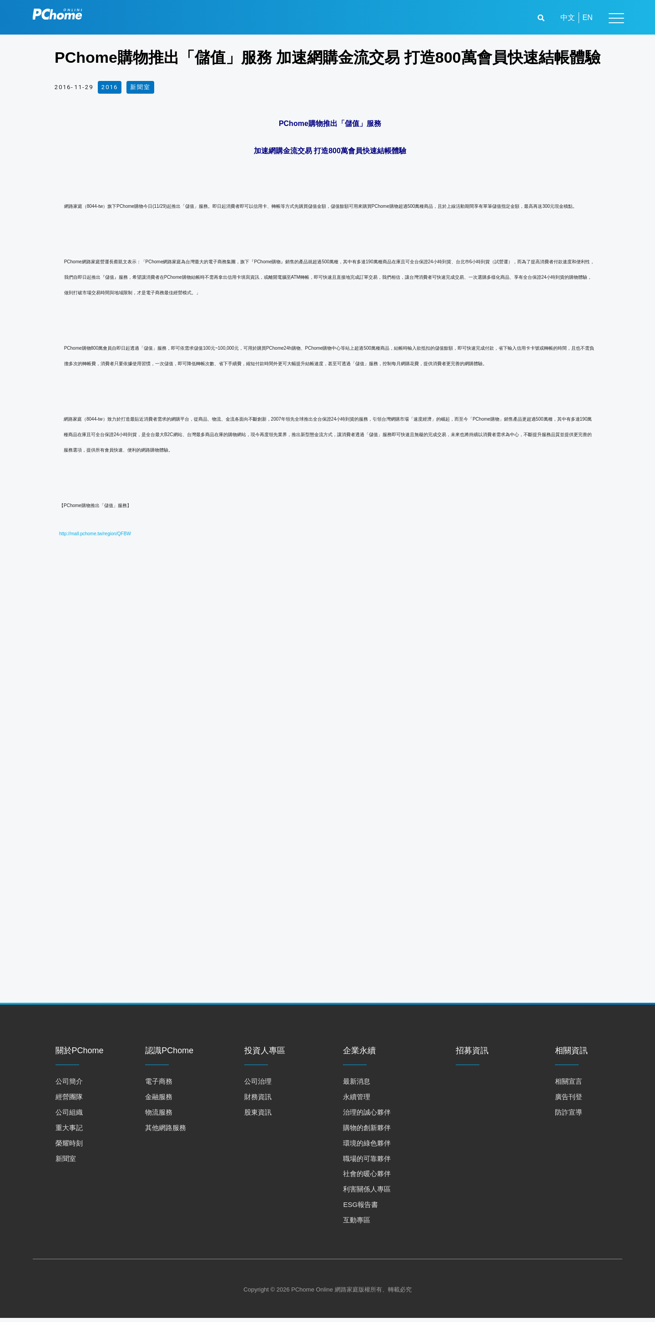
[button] (542, 18)
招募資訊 (472, 1054)
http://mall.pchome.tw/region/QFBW (95, 533)
